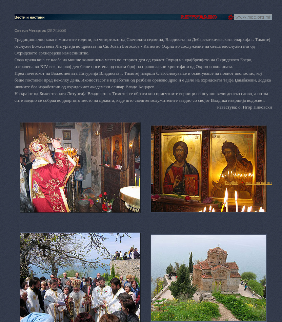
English (231, 183)
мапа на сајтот (258, 183)
